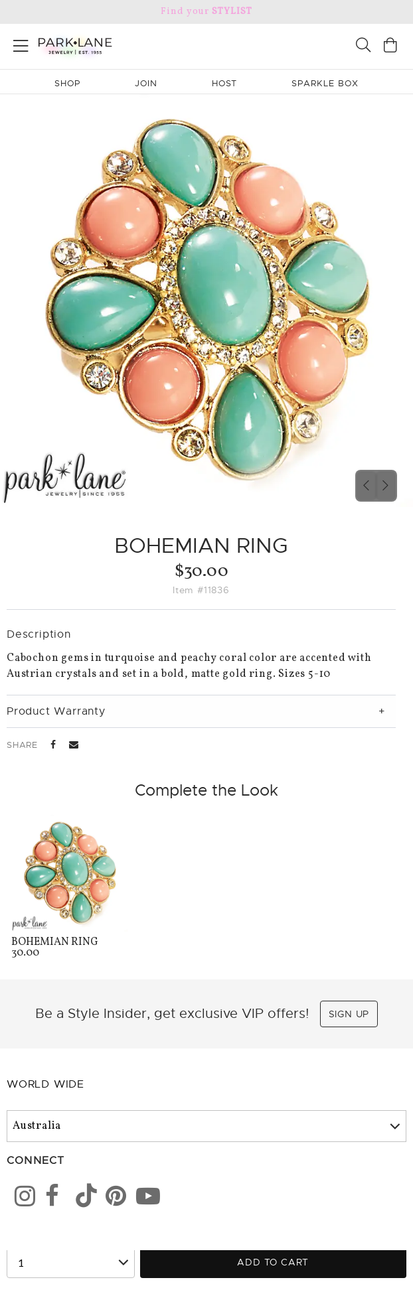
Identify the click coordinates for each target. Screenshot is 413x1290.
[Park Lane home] (103, 44)
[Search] (363, 46)
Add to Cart (273, 1262)
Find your (206, 11)
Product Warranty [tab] (56, 711)
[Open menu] (21, 43)
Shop (67, 83)
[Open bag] (390, 46)
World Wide (45, 1084)
